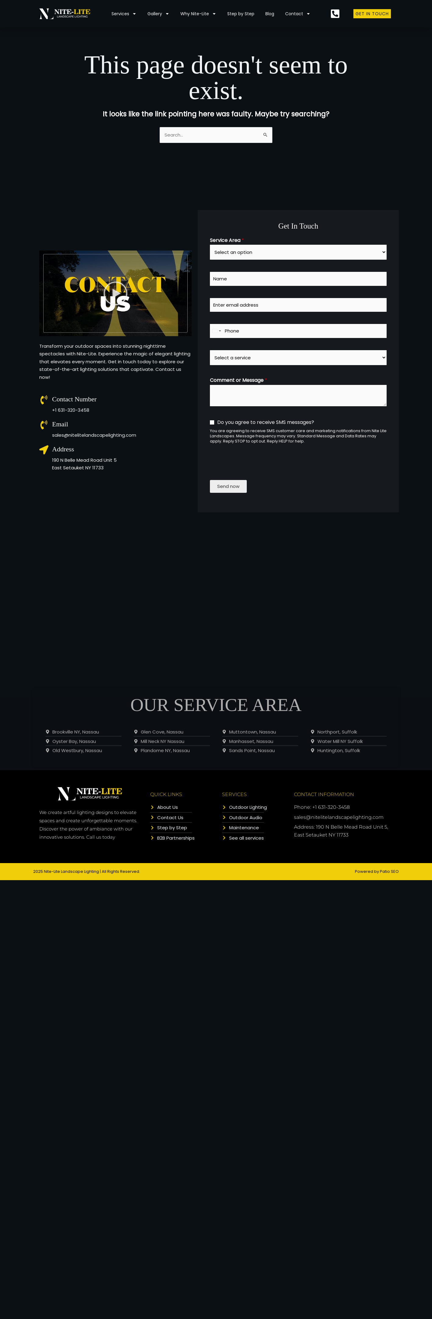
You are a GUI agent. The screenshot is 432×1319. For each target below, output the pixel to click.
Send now (228, 486)
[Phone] (298, 331)
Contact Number (74, 399)
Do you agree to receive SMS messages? (265, 422)
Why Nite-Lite (198, 14)
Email (60, 424)
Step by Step (240, 14)
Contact (297, 14)
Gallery (158, 14)
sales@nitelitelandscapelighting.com (94, 435)
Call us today (100, 837)
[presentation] (256, 479)
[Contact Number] (43, 399)
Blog (269, 14)
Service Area (227, 240)
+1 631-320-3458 (70, 410)
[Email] (43, 424)
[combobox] (216, 331)
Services (124, 14)
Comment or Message (238, 380)
